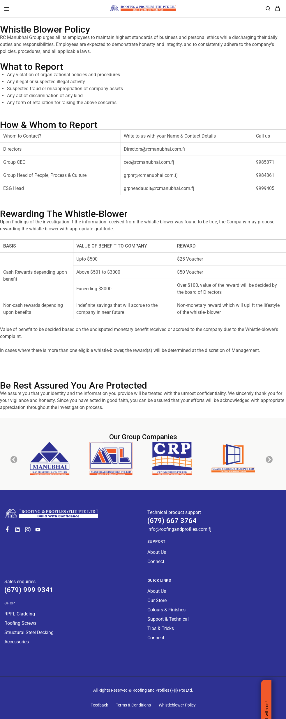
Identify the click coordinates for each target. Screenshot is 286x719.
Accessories (16, 642)
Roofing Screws (20, 623)
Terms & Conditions (133, 705)
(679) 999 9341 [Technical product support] (29, 590)
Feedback (99, 705)
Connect (155, 561)
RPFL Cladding (19, 614)
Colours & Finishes (166, 610)
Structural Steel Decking (29, 632)
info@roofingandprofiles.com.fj (179, 529)
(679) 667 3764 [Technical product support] (172, 521)
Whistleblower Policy (177, 705)
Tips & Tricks (160, 628)
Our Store (157, 600)
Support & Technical (168, 619)
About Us (156, 552)
